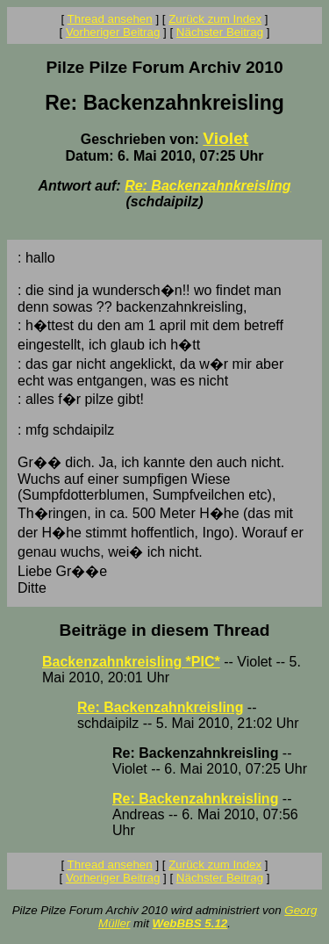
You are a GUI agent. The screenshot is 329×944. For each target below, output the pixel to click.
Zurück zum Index (214, 18)
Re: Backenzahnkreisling (207, 185)
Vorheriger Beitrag (113, 32)
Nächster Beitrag (219, 32)
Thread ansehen (110, 18)
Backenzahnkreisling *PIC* (131, 661)
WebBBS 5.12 (190, 923)
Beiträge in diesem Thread (165, 630)
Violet (225, 138)
